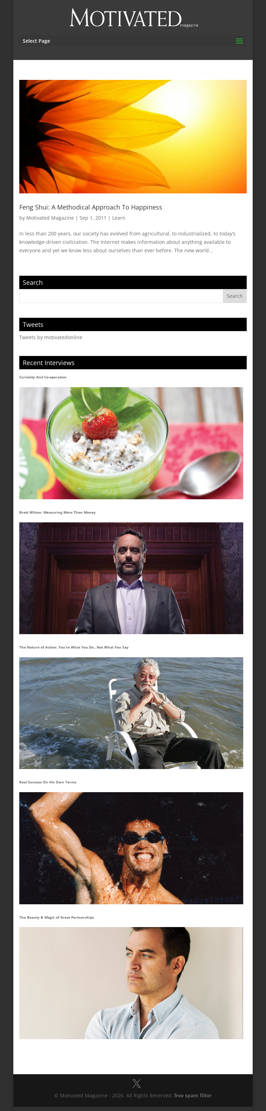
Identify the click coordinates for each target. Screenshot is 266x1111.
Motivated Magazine (50, 217)
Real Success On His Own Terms (47, 782)
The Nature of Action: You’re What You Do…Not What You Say (74, 647)
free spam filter (193, 1095)
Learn (118, 217)
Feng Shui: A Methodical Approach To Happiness (90, 207)
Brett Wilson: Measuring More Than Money (57, 512)
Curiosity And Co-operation (43, 377)
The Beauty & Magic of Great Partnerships (56, 917)
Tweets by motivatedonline (50, 337)
